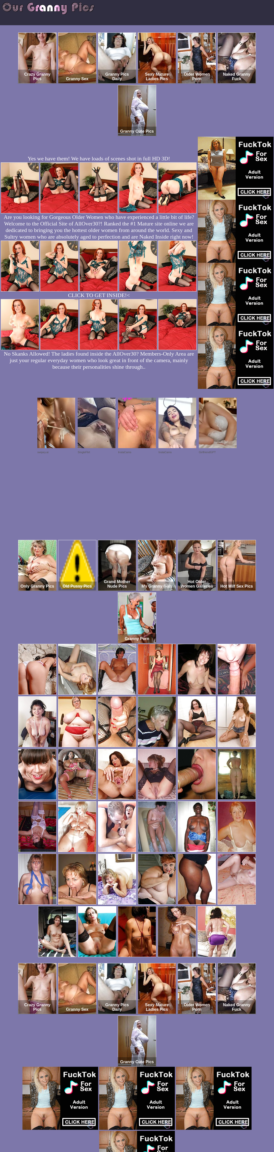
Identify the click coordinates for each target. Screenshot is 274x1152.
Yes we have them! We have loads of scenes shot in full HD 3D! (99, 158)
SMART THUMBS (146, 1131)
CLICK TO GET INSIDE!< (99, 295)
